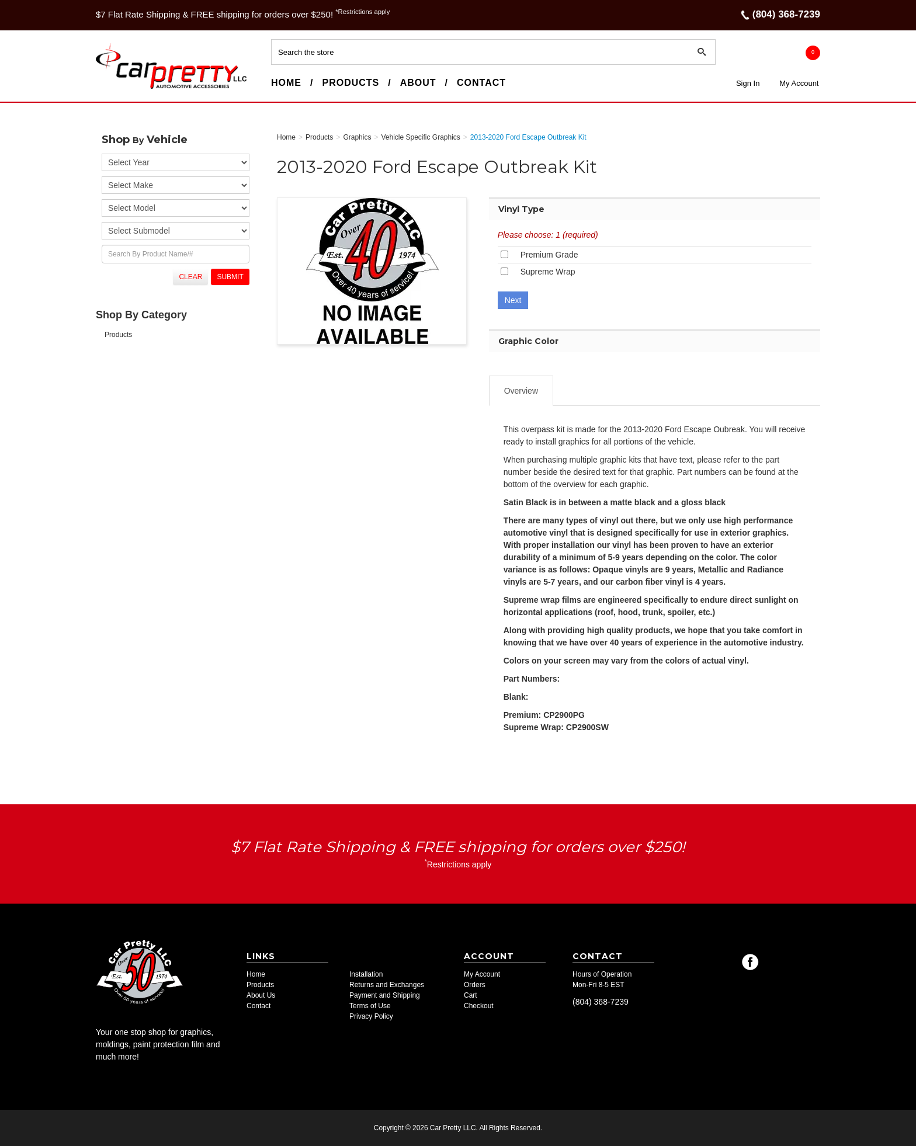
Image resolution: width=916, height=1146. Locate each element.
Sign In (747, 83)
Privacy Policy (371, 1016)
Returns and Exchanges (386, 985)
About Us (261, 995)
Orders (474, 985)
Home (286, 83)
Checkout (479, 1006)
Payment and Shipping (384, 995)
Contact (481, 83)
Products (350, 83)
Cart (470, 995)
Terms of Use (370, 1006)
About (418, 83)
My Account (798, 83)
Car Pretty (117, 88)
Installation (366, 974)
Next (513, 300)
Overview (521, 390)
